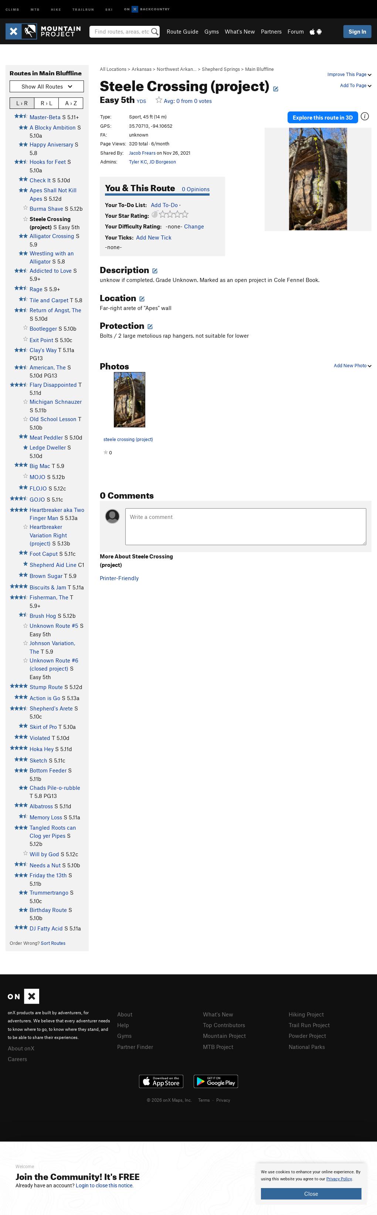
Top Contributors (224, 1025)
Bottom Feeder (48, 770)
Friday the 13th (48, 875)
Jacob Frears (142, 153)
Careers (17, 1059)
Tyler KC (138, 162)
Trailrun (83, 9)
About (124, 1014)
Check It (40, 180)
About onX (21, 1048)
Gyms (211, 31)
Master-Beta (45, 117)
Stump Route (46, 687)
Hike (56, 9)
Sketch (38, 760)
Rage (36, 289)
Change (194, 226)
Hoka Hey (42, 749)
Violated (40, 737)
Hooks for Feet (48, 161)
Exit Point (41, 340)
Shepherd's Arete (51, 708)
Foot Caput (44, 553)
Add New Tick (153, 237)
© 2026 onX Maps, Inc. (169, 1099)
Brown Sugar (46, 575)
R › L (46, 102)
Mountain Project (224, 1035)
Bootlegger (43, 328)
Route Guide (182, 31)
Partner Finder (135, 1046)
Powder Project (307, 1035)
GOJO (37, 499)
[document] (311, 1183)
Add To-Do (164, 205)
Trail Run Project (309, 1025)
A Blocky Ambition (53, 127)
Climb (13, 9)
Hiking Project (306, 1014)
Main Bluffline (259, 69)
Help (123, 1025)
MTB (35, 9)
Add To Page (355, 85)
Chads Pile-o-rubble (55, 787)
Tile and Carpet (49, 300)
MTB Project (218, 1046)
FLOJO (38, 488)
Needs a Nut (45, 865)
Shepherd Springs (221, 69)
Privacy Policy (339, 1179)
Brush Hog (43, 615)
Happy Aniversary (51, 144)
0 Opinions (196, 189)
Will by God (44, 854)
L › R (22, 102)
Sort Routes (53, 943)
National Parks (307, 1046)
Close (311, 1193)
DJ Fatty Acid (46, 928)
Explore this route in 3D (323, 117)
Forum (296, 31)
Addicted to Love (51, 270)
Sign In (357, 31)
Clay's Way (43, 350)
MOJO (37, 477)
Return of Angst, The (55, 310)
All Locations (113, 69)
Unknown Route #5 (54, 625)
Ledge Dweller (48, 447)
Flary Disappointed (53, 384)
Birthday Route (48, 909)
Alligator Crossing (52, 236)
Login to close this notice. (105, 1185)
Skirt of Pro (43, 726)
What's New (240, 31)
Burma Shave (46, 208)
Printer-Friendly (119, 578)
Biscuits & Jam (48, 587)
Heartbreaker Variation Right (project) (48, 535)
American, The (48, 367)
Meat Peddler (46, 437)
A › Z (71, 102)
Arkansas (142, 69)
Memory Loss (46, 817)
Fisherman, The (49, 597)
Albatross (41, 806)
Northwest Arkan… (177, 69)
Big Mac (40, 465)
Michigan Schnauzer (56, 401)
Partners (271, 31)
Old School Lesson (53, 419)
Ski (109, 9)
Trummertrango (49, 892)
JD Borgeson (162, 162)
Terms (204, 1099)
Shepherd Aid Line (53, 564)
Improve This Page (349, 74)
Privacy (223, 1099)
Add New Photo (352, 365)
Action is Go (45, 698)
